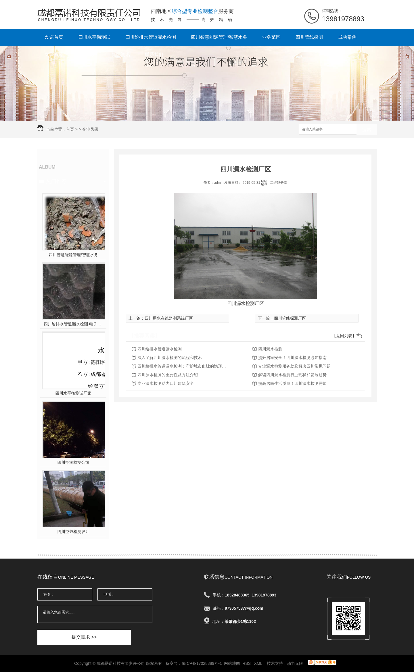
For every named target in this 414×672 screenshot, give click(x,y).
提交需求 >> (84, 637)
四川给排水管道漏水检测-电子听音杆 (73, 324)
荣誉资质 (54, 54)
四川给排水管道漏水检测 (150, 37)
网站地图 (232, 663)
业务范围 (271, 37)
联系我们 (154, 54)
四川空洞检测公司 (73, 462)
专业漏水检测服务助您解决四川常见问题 (294, 366)
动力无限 (295, 663)
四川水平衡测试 (94, 37)
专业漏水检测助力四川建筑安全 (165, 383)
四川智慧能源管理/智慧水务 (219, 37)
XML (258, 663)
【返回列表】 (344, 335)
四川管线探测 (309, 37)
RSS (247, 663)
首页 (70, 129)
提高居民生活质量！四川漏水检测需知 (292, 383)
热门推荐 (56, 181)
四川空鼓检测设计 (73, 531)
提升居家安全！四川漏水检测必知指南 (292, 357)
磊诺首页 (54, 37)
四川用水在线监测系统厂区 (169, 318)
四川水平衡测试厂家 (73, 393)
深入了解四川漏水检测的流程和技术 (169, 357)
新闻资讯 (121, 54)
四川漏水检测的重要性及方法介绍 (167, 374)
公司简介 (87, 54)
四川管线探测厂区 (290, 318)
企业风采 (90, 129)
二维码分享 (278, 183)
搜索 (366, 129)
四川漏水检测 (270, 349)
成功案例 (347, 37)
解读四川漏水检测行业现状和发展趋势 (292, 374)
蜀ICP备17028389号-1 (202, 663)
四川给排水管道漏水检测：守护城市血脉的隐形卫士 (183, 366)
